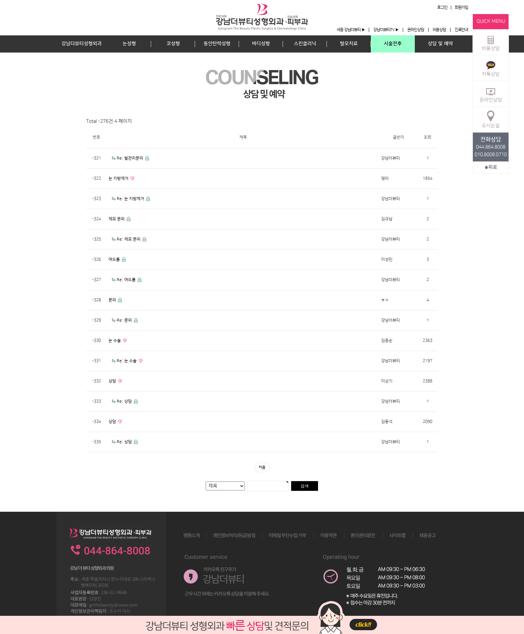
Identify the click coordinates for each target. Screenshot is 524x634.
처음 (262, 467)
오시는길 (491, 119)
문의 (113, 300)
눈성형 (129, 43)
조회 (427, 137)
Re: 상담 (125, 401)
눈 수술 (115, 340)
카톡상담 (491, 67)
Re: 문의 (125, 320)
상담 (113, 381)
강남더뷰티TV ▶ (385, 29)
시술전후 (393, 43)
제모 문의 (117, 219)
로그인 (442, 7)
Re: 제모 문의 (129, 239)
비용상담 (439, 29)
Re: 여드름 (127, 280)
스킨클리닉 (305, 43)
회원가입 (461, 7)
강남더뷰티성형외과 (81, 43)
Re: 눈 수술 (127, 361)
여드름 (115, 259)
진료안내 (461, 29)
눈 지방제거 (119, 178)
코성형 (173, 43)
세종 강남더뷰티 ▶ (351, 29)
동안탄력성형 (217, 43)
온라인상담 (415, 29)
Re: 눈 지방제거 (131, 198)
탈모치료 (349, 43)
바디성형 (261, 43)
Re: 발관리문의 (130, 158)
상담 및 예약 (440, 43)
